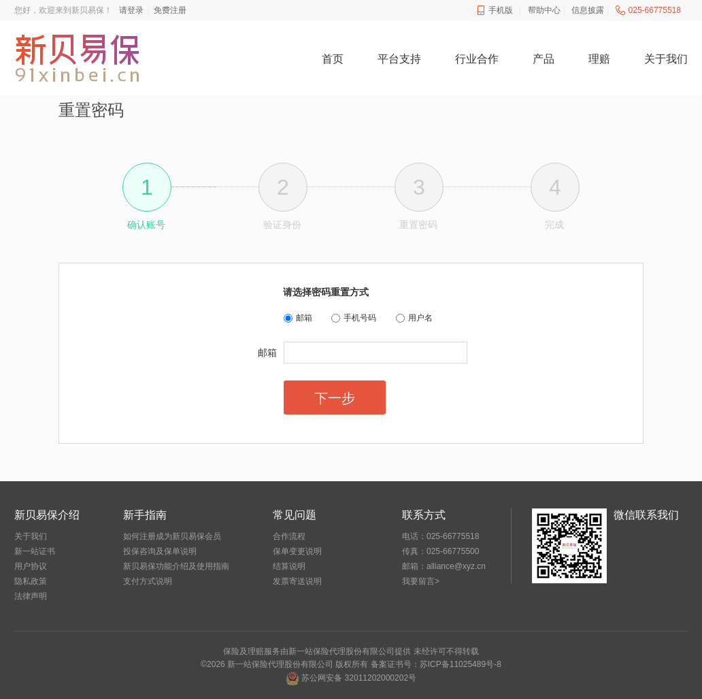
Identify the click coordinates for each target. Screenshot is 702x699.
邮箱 (304, 318)
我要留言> (420, 581)
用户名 (420, 318)
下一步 (334, 398)
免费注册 (170, 10)
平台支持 (399, 59)
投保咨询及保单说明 (160, 551)
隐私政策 (30, 581)
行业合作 (477, 59)
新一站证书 (34, 551)
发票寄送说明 (297, 581)
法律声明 (30, 596)
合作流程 (289, 536)
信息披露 (587, 10)
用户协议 (30, 566)
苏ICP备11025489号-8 (460, 664)
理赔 (599, 59)
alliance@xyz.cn (456, 566)
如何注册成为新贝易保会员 (172, 536)
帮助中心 (544, 10)
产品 (543, 59)
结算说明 (289, 566)
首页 (333, 59)
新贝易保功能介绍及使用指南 (176, 566)
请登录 (131, 10)
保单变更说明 (297, 551)
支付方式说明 (147, 581)
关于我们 (666, 59)
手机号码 (360, 318)
